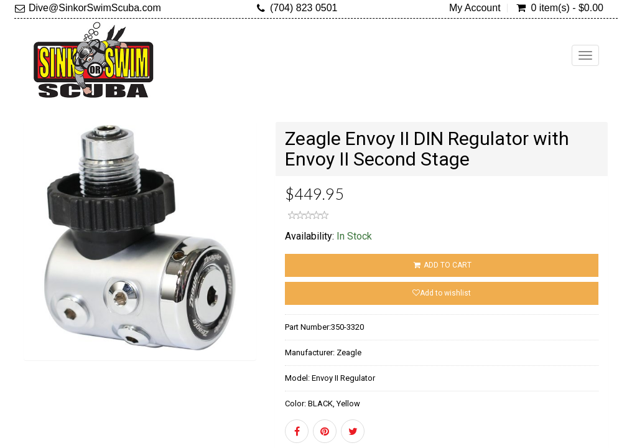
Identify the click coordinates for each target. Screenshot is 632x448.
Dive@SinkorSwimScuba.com (95, 7)
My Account (475, 8)
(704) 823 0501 (304, 7)
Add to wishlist (441, 293)
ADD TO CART (441, 265)
